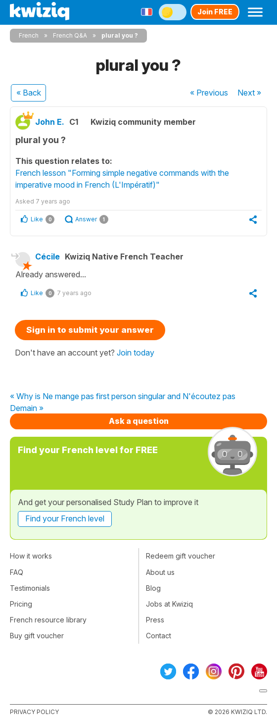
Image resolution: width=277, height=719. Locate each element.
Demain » (27, 408)
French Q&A (70, 35)
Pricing (21, 604)
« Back (28, 93)
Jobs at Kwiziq (169, 604)
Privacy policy (34, 712)
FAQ (16, 572)
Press (155, 620)
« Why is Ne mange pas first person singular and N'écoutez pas (122, 396)
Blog (153, 588)
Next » (249, 93)
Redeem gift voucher (180, 556)
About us (160, 572)
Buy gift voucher (37, 635)
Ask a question (139, 421)
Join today (135, 353)
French (29, 35)
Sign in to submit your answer (90, 330)
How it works (31, 556)
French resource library (48, 620)
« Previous (209, 93)
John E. (49, 122)
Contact (158, 635)
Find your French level (64, 518)
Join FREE (214, 11)
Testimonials (30, 588)
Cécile (47, 256)
